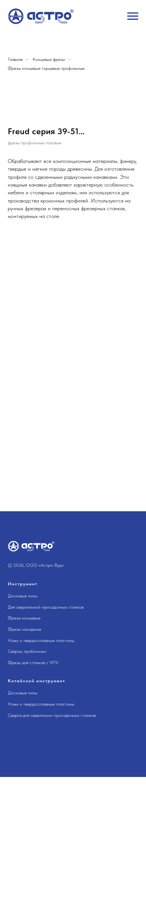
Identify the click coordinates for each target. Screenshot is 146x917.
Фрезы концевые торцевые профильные (46, 68)
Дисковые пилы (22, 736)
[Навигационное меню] (132, 16)
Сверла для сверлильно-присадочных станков (52, 855)
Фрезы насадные (24, 769)
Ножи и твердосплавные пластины (41, 780)
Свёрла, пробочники (27, 791)
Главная (15, 59)
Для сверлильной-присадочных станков (46, 747)
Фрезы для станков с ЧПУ (33, 802)
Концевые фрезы (49, 59)
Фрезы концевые (24, 758)
